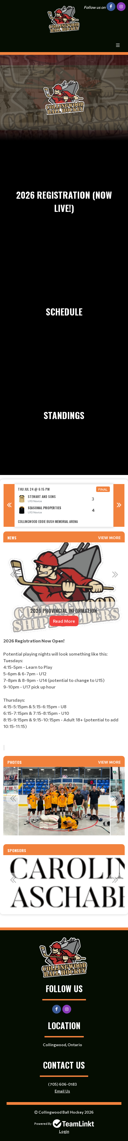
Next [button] (118, 505)
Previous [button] (9, 505)
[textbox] (64, 689)
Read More (64, 621)
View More (109, 537)
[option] (64, 505)
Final (103, 489)
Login (64, 1131)
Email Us (62, 1091)
